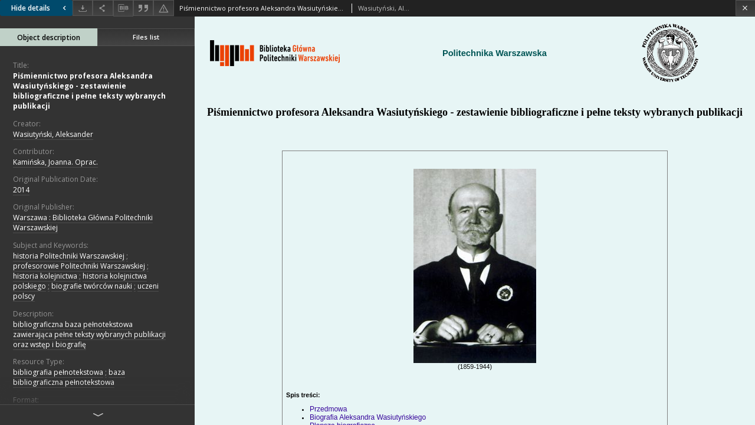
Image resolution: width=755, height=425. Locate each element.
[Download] (83, 8)
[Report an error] (163, 8)
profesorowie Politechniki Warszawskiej (79, 266)
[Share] (103, 8)
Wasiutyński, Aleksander (53, 134)
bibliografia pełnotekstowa (58, 372)
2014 (21, 190)
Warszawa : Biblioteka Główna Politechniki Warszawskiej (83, 222)
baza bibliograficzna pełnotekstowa (69, 377)
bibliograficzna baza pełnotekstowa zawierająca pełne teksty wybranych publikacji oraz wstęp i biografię (89, 334)
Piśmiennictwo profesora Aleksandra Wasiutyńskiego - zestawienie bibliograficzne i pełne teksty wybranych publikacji (89, 91)
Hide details (40, 8)
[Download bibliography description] (123, 8)
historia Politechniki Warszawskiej (68, 256)
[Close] (745, 8)
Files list (146, 36)
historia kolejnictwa (45, 276)
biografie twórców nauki (91, 286)
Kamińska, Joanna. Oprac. (55, 162)
